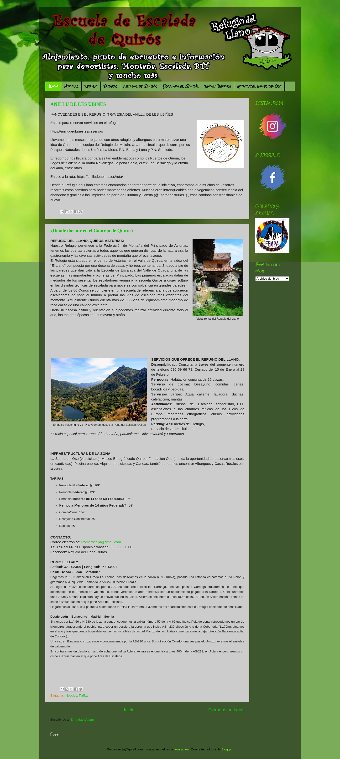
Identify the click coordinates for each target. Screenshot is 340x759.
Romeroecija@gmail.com (101, 542)
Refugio (91, 86)
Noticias (71, 86)
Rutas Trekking (218, 86)
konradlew (182, 749)
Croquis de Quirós (140, 86)
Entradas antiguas (226, 709)
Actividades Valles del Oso (259, 86)
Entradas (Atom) (82, 719)
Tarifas (110, 86)
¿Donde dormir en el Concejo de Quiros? (92, 230)
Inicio (53, 86)
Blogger (226, 749)
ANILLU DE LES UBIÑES (78, 104)
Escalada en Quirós (181, 86)
